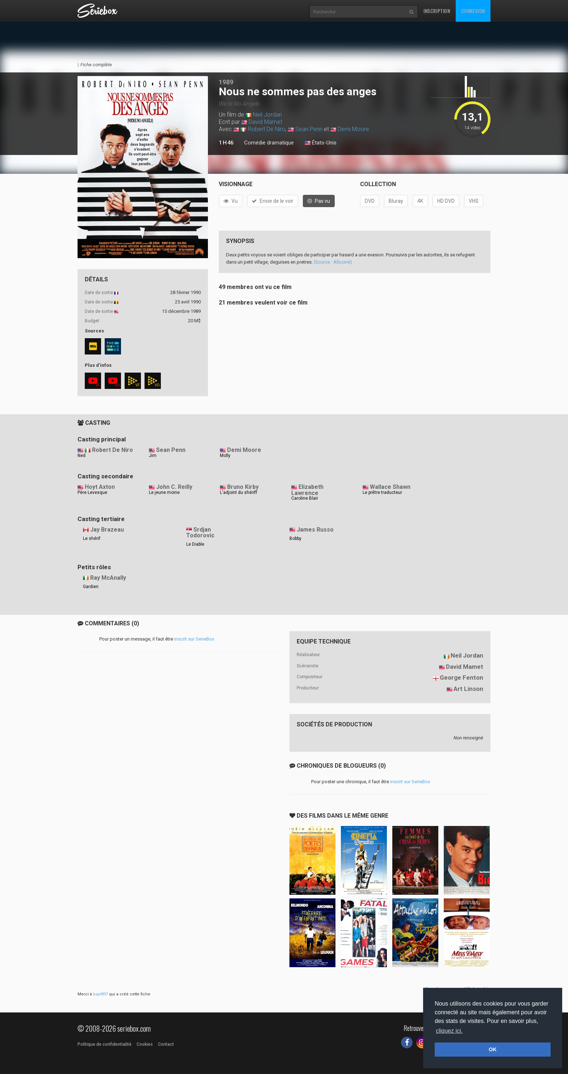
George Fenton (461, 677)
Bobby (295, 538)
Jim (152, 455)
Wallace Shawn (390, 486)
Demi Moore (353, 129)
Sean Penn (308, 129)
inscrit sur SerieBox (194, 639)
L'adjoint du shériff (238, 492)
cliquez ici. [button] (449, 1031)
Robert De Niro (266, 129)
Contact (166, 1044)
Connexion (473, 10)
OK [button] (493, 1049)
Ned (81, 455)
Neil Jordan (267, 114)
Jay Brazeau (107, 529)
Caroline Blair (304, 498)
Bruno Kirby (243, 486)
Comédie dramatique (269, 142)
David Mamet (265, 121)
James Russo (315, 529)
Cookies (145, 1044)
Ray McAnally (108, 577)
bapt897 (100, 994)
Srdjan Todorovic (200, 532)
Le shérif (91, 538)
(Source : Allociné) (333, 262)
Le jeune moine (164, 492)
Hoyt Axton (100, 486)
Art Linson (468, 688)
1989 (226, 82)
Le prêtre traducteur (382, 492)
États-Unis (321, 143)
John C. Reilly (174, 486)
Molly (225, 455)
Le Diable (195, 544)
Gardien (91, 586)
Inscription (436, 10)
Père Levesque (92, 492)
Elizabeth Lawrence (307, 489)
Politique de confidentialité (104, 1044)
